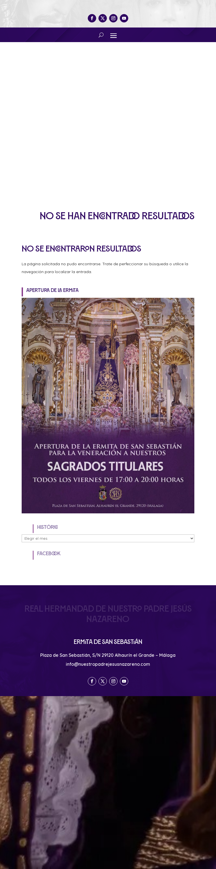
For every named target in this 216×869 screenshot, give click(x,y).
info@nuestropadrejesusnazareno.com (108, 664)
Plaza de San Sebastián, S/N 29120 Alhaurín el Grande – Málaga (108, 655)
